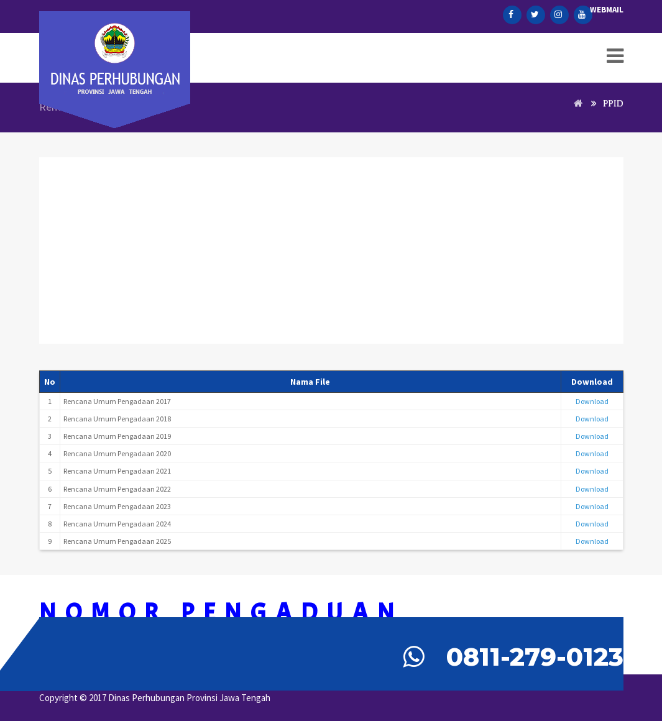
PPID (613, 103)
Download (592, 401)
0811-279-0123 (534, 656)
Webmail (606, 9)
